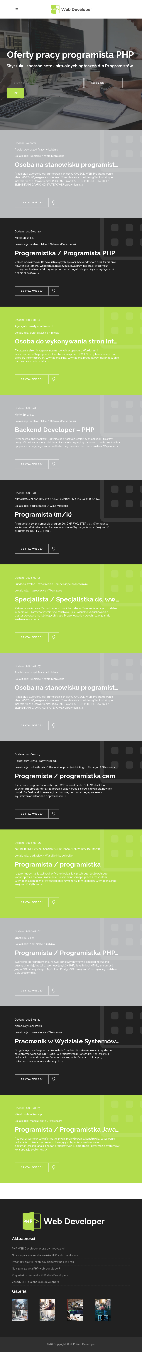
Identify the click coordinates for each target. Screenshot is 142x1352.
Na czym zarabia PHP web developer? (36, 1268)
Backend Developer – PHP (54, 429)
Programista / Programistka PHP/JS (70, 952)
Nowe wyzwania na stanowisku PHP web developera (45, 1255)
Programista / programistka (58, 864)
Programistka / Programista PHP (65, 253)
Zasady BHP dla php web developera (35, 1281)
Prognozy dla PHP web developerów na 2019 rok (43, 1261)
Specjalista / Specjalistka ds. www (68, 599)
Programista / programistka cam (65, 776)
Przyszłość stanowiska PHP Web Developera (40, 1275)
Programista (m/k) (43, 514)
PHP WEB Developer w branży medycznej (38, 1248)
